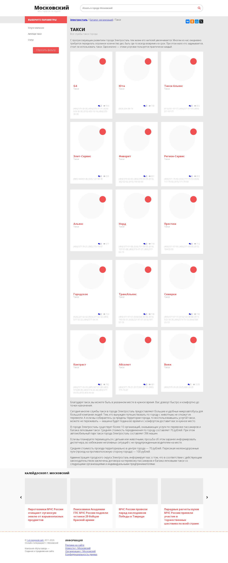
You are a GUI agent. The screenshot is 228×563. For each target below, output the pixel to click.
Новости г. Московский (77, 548)
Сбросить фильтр (46, 49)
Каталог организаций (101, 19)
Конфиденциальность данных (81, 554)
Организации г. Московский (80, 551)
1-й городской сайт (35, 540)
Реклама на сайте (74, 545)
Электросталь (79, 19)
